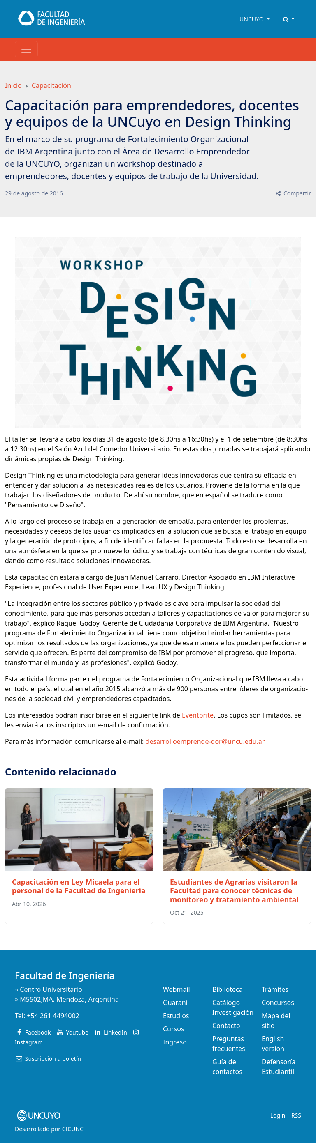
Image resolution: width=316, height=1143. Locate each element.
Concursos (278, 1002)
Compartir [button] (292, 193)
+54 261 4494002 (53, 1015)
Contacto (226, 1025)
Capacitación (51, 85)
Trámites (275, 989)
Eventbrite (198, 715)
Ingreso (175, 1041)
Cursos (173, 1028)
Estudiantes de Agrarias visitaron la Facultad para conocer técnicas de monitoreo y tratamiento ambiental (234, 890)
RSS (296, 1115)
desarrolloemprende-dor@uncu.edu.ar (205, 741)
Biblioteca (227, 989)
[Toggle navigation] (26, 49)
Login (278, 1115)
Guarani (175, 1002)
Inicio (13, 85)
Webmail (176, 989)
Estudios (176, 1015)
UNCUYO (252, 19)
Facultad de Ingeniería (64, 975)
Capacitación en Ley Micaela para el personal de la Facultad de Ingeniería (78, 886)
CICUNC (73, 1129)
